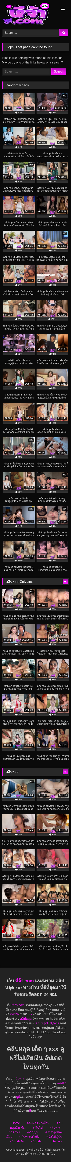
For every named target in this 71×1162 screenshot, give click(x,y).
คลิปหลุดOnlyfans (47, 1023)
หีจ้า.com (24, 980)
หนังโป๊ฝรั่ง (16, 1141)
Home (16, 1123)
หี (31, 1014)
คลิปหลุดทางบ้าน (38, 1123)
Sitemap (56, 1141)
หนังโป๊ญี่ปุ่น (54, 1136)
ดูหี (18, 1097)
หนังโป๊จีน (37, 1141)
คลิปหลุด (26, 1018)
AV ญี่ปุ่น (32, 1132)
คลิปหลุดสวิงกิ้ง (29, 1136)
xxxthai (15, 1014)
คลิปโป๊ (61, 1083)
